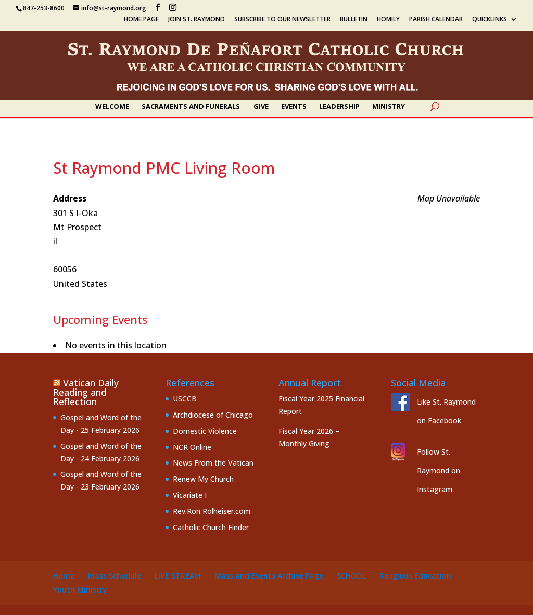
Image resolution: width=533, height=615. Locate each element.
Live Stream (178, 576)
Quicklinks (489, 19)
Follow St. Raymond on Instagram (438, 470)
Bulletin (353, 19)
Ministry (388, 107)
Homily (388, 19)
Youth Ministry (80, 590)
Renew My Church (203, 479)
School (351, 576)
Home (63, 576)
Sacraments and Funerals (191, 107)
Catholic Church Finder (211, 527)
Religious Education (415, 576)
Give (261, 107)
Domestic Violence (205, 431)
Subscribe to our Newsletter (282, 19)
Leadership (339, 107)
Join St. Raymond (196, 19)
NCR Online (192, 447)
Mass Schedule (114, 576)
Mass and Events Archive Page (268, 576)
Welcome (112, 107)
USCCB (185, 399)
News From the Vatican (213, 463)
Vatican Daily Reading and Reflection (86, 392)
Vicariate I (190, 495)
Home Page (141, 19)
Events (294, 107)
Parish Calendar (436, 19)
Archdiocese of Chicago (213, 415)
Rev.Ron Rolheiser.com (211, 511)
